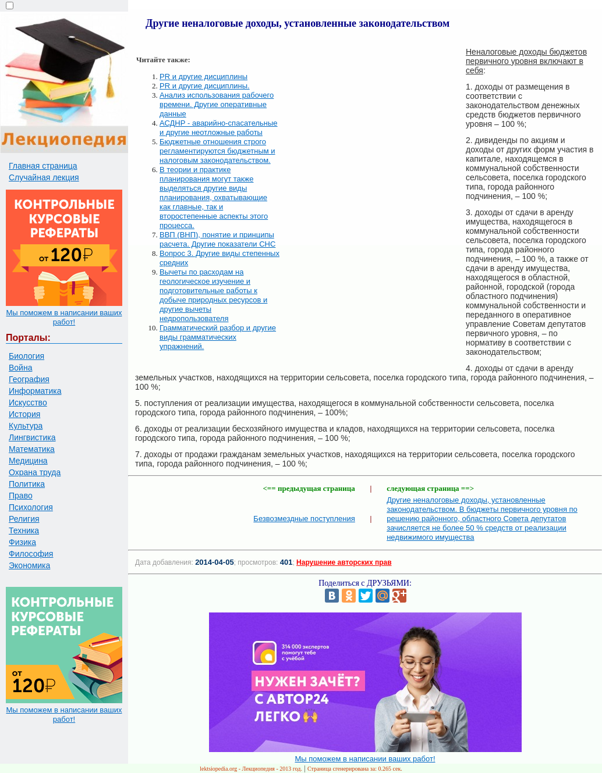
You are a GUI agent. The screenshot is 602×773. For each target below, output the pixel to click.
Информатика (35, 391)
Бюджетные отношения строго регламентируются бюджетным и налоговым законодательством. (217, 151)
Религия (24, 518)
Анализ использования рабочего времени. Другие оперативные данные (217, 104)
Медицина (28, 460)
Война (20, 367)
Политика (27, 484)
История (24, 414)
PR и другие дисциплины (203, 76)
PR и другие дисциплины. (205, 85)
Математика (32, 449)
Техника (24, 530)
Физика (22, 542)
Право (21, 495)
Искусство (28, 402)
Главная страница (43, 165)
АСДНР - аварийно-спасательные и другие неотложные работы (219, 128)
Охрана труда (35, 472)
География (29, 379)
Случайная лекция (44, 177)
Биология (26, 356)
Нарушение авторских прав (343, 562)
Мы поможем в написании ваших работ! (64, 317)
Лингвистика (32, 437)
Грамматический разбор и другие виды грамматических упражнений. (218, 337)
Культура (26, 425)
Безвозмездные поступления (304, 518)
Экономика (29, 565)
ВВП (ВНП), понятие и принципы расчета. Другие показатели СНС (217, 239)
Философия (31, 553)
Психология (31, 507)
